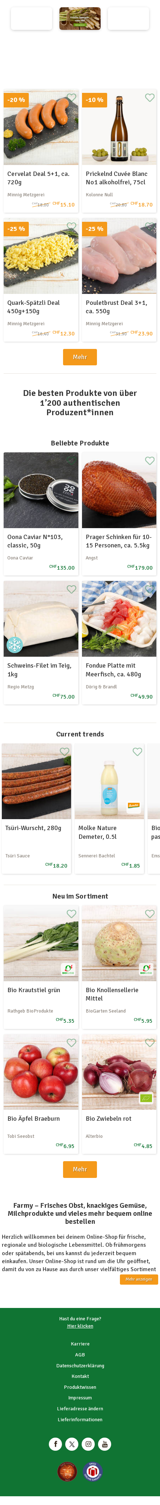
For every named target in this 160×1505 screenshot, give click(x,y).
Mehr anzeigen (139, 1279)
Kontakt (80, 1376)
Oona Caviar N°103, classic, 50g (35, 541)
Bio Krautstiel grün (33, 990)
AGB (80, 1355)
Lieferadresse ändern (80, 1409)
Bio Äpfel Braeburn (33, 1119)
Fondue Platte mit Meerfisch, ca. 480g (113, 669)
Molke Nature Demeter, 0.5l (97, 832)
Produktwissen (80, 1387)
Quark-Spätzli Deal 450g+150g (33, 307)
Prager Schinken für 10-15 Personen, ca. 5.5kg (119, 541)
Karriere (80, 1344)
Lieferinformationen (80, 1419)
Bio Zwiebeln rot (109, 1119)
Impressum (80, 1398)
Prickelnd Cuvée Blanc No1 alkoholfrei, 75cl (117, 178)
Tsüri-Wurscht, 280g (33, 828)
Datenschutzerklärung (80, 1366)
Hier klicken (80, 1326)
